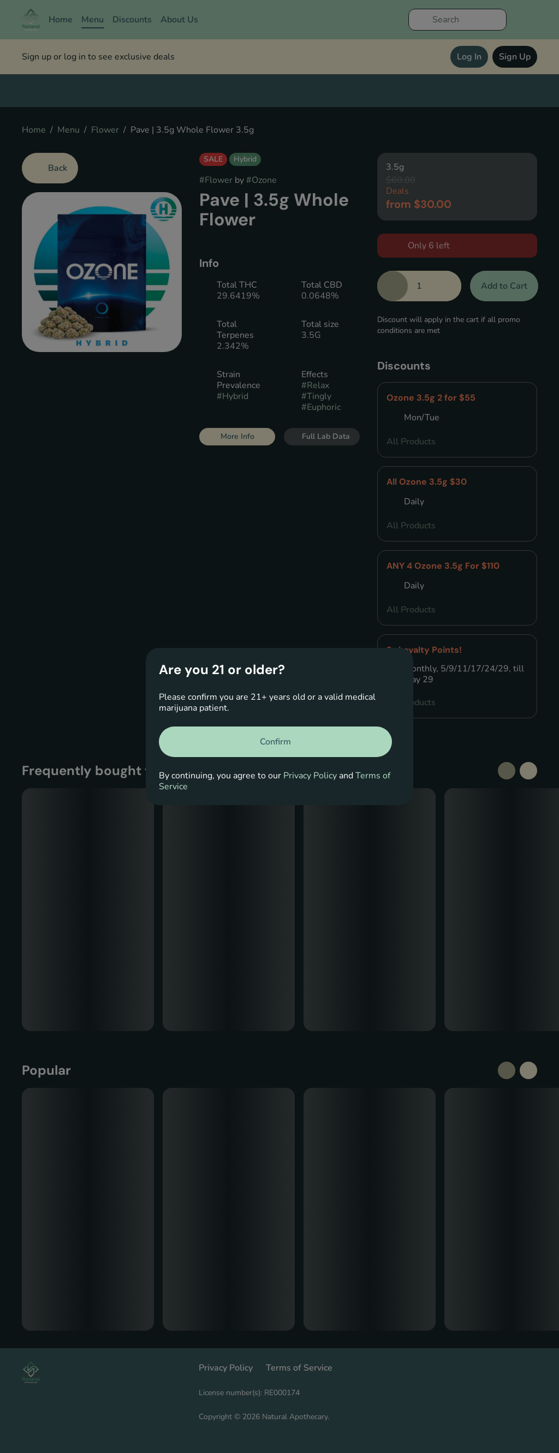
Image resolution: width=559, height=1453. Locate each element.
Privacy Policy (310, 776)
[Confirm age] (275, 741)
